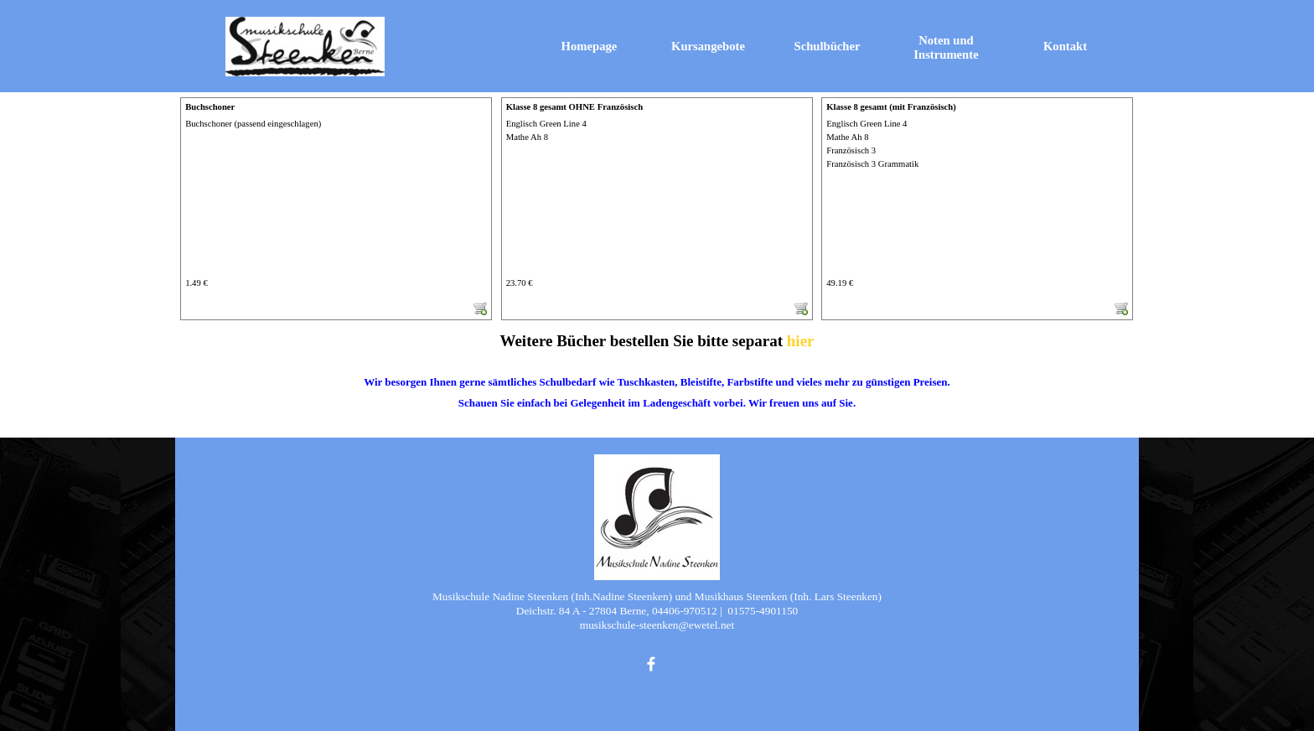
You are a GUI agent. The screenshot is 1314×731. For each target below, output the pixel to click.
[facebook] (651, 664)
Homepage (589, 46)
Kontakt (1065, 46)
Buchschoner (210, 106)
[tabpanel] (657, 381)
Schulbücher (827, 46)
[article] (336, 208)
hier (801, 341)
